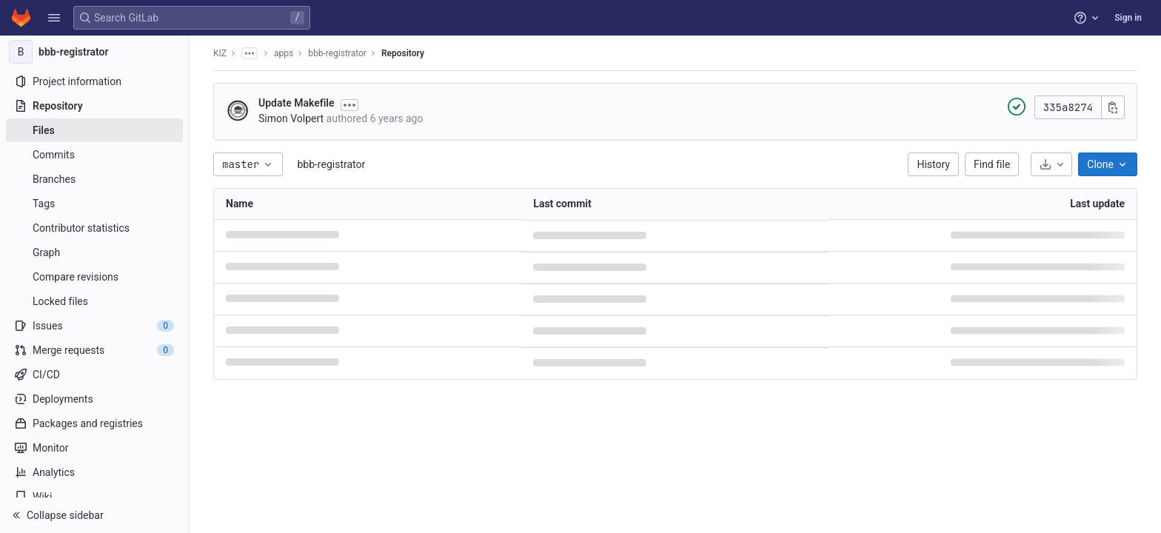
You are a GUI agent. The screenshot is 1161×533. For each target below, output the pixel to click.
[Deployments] (94, 399)
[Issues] (94, 326)
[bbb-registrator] (95, 52)
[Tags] (94, 203)
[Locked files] (94, 301)
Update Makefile (296, 103)
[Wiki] (94, 497)
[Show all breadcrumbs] (249, 53)
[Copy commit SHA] (1113, 107)
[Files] (94, 130)
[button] (54, 18)
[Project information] (94, 81)
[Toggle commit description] (349, 105)
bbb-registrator (331, 164)
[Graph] (94, 252)
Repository (402, 53)
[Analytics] (94, 472)
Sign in (1128, 18)
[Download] (1051, 164)
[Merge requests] (94, 350)
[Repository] (94, 106)
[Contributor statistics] (94, 228)
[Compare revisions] (94, 277)
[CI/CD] (94, 374)
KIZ (220, 53)
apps (283, 53)
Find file (992, 164)
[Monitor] (94, 448)
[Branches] (94, 179)
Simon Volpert (291, 118)
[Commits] (94, 155)
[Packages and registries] (94, 423)
